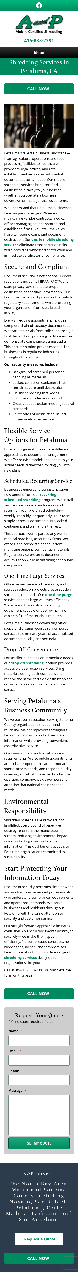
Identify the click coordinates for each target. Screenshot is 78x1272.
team (15, 753)
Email (14, 1051)
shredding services (20, 957)
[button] (39, 88)
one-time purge (58, 594)
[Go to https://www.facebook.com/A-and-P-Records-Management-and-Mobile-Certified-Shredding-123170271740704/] (39, 5)
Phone (13, 1070)
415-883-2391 (39, 40)
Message (17, 1091)
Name (15, 1031)
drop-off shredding (27, 663)
